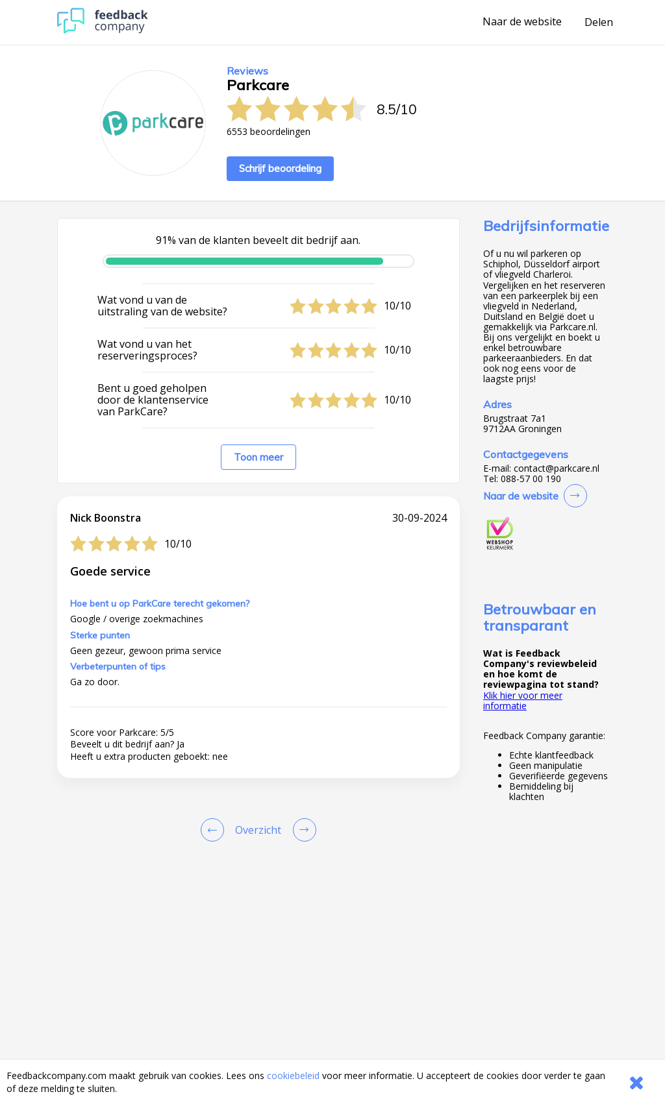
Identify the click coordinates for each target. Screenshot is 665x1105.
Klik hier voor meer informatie (522, 700)
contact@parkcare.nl (556, 468)
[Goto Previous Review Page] (215, 830)
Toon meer (258, 457)
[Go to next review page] (302, 830)
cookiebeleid (293, 1075)
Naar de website (522, 22)
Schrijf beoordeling (280, 168)
